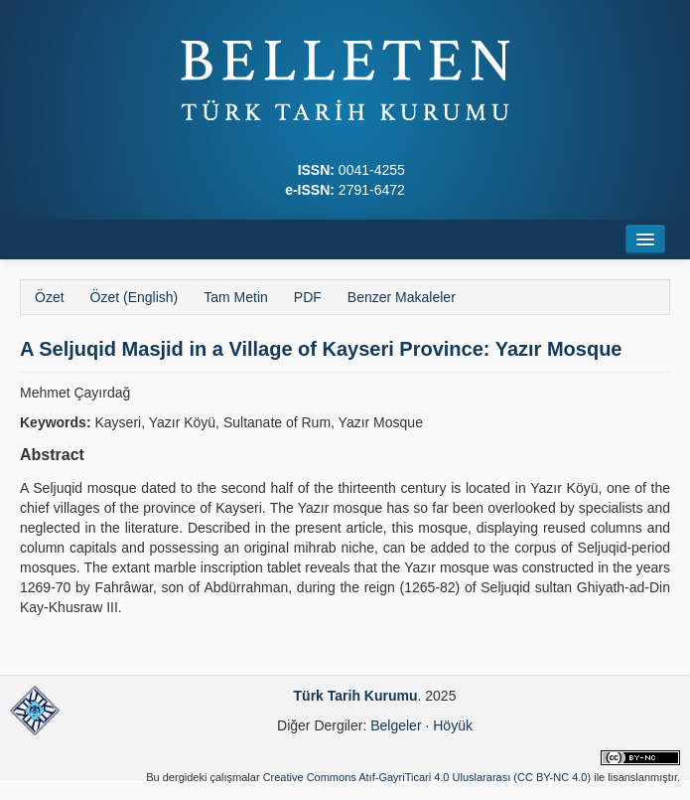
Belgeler (395, 725)
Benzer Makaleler (401, 297)
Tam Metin (236, 297)
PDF (308, 297)
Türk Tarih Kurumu (356, 696)
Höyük (453, 725)
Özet (50, 297)
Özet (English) (134, 297)
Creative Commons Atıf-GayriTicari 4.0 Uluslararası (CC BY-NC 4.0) (427, 777)
